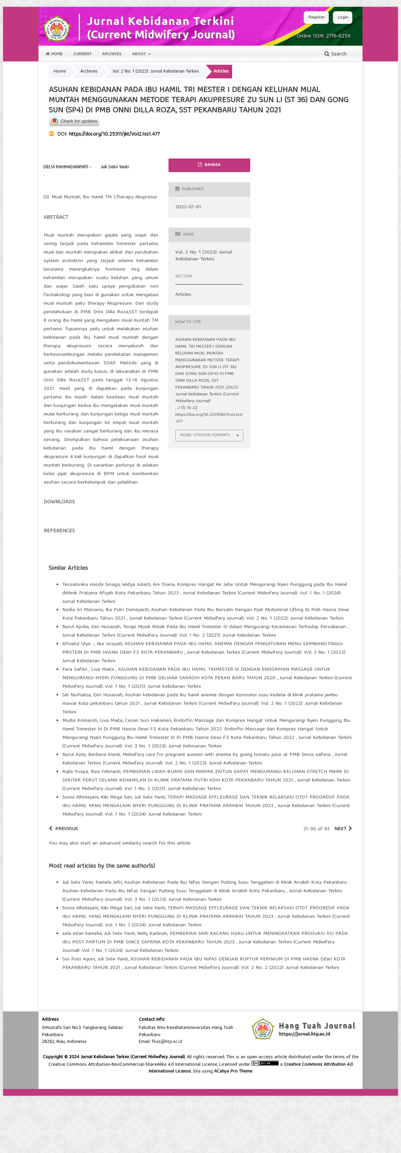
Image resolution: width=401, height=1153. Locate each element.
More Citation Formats (205, 435)
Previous (66, 886)
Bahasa (212, 165)
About (139, 54)
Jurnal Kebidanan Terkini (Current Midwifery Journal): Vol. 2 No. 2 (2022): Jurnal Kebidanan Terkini (231, 1025)
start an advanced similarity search (118, 900)
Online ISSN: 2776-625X (324, 36)
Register (316, 17)
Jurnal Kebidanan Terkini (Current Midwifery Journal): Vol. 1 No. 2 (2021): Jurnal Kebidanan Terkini (169, 692)
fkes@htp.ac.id (167, 1099)
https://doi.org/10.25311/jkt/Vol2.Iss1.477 (114, 134)
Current (82, 54)
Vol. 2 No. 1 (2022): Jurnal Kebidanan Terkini (155, 71)
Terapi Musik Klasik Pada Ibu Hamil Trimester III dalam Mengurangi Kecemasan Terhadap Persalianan (235, 684)
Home (54, 54)
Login (343, 17)
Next (340, 886)
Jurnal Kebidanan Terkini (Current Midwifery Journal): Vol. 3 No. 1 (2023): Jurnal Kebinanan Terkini (207, 799)
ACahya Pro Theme (232, 1129)
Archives (112, 54)
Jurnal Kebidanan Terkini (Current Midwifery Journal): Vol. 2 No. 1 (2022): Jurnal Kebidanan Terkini (236, 675)
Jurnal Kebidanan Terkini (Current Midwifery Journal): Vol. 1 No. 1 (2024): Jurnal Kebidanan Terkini (201, 655)
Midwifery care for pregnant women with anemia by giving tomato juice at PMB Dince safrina (227, 812)
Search (335, 54)
